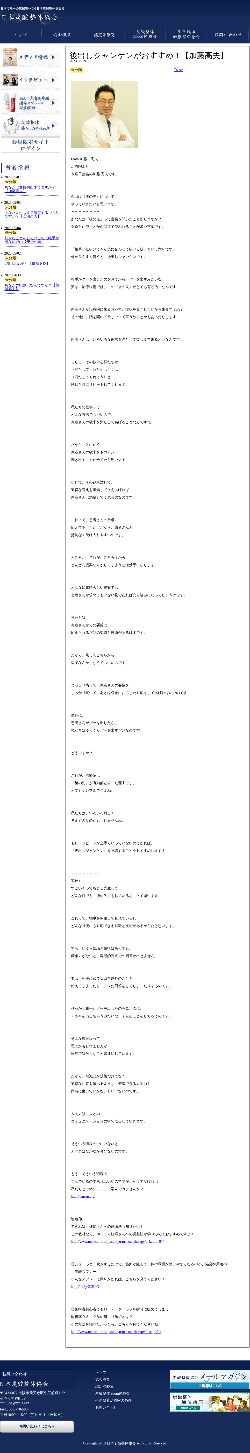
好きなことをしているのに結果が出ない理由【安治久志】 (32, 240)
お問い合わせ (106, 1407)
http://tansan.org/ (83, 1196)
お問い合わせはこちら (37, 1426)
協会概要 (102, 1379)
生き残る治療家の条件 (113, 1400)
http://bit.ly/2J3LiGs (86, 1287)
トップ (100, 1372)
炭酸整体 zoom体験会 (112, 1393)
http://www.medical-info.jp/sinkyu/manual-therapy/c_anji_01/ (116, 1332)
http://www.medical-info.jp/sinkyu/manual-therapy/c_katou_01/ (117, 1242)
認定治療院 (104, 1386)
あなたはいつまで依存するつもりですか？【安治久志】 (32, 214)
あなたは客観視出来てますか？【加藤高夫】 (30, 189)
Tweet (178, 70)
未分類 (10, 182)
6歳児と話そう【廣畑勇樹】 (27, 263)
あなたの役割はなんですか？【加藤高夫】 (32, 287)
